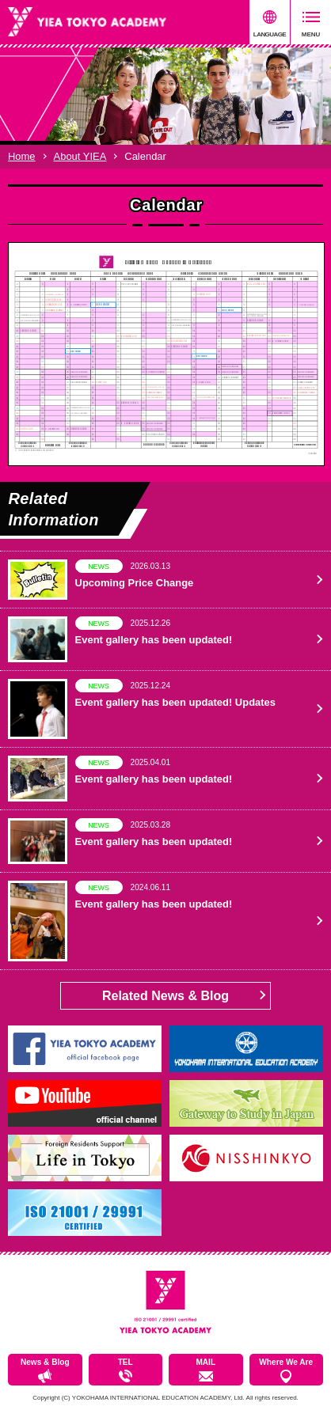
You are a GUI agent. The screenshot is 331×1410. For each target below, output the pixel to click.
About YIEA (80, 156)
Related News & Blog (165, 996)
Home (22, 156)
